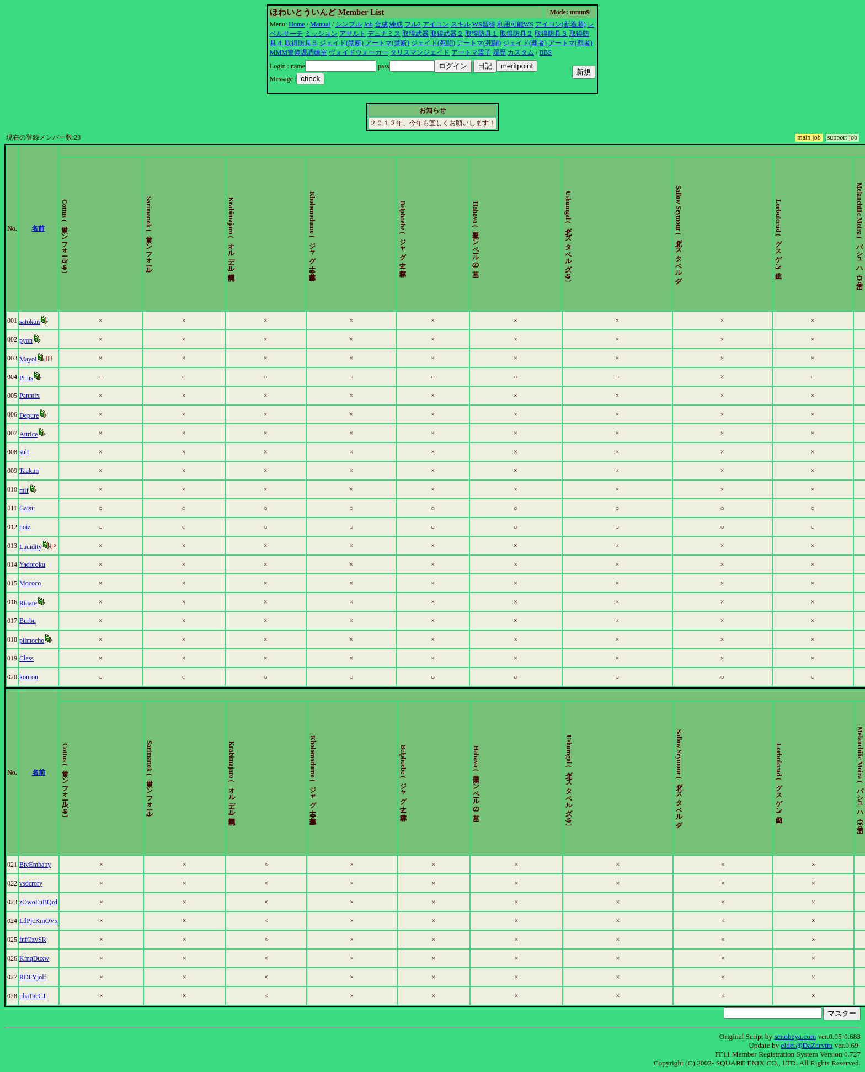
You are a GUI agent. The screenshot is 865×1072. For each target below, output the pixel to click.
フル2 (412, 24)
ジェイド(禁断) (341, 43)
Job (368, 24)
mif (26, 490)
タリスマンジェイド (420, 52)
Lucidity (33, 547)
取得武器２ (446, 34)
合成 (381, 24)
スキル (461, 24)
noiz (27, 527)
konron (31, 677)
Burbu (30, 621)
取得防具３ (551, 34)
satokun (32, 322)
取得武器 (415, 34)
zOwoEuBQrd (41, 902)
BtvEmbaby (37, 864)
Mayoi (30, 359)
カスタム (521, 52)
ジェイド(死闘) (433, 43)
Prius (28, 378)
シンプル (348, 24)
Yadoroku (34, 564)
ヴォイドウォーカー (358, 52)
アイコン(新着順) (560, 24)
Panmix (32, 395)
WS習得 (483, 24)
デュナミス (384, 34)
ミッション (321, 34)
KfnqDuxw (36, 958)
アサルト (352, 34)
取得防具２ (516, 34)
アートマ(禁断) (387, 43)
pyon (28, 340)
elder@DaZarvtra (807, 1045)
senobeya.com (795, 1036)
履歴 (499, 52)
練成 (396, 24)
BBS (545, 52)
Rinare (30, 603)
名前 (49, 228)
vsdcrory (33, 883)
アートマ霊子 (471, 52)
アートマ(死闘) (479, 43)
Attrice (31, 434)
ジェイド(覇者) (525, 43)
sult (26, 452)
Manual (320, 24)
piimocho (34, 640)
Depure (31, 415)
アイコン (436, 24)
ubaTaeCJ (34, 996)
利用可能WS (515, 24)
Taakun (31, 470)
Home (297, 24)
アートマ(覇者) (570, 43)
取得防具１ (481, 34)
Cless (29, 658)
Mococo (32, 583)
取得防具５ (301, 43)
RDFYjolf (35, 977)
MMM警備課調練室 (298, 52)
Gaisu (29, 508)
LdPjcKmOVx (41, 921)
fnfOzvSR (35, 939)
